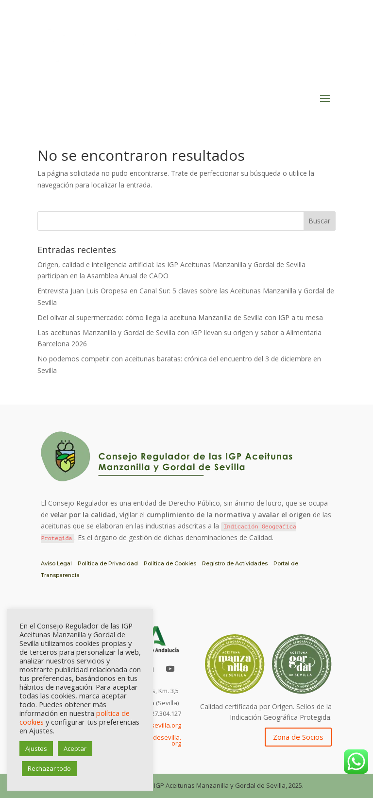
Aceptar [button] (75, 748)
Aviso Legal (56, 563)
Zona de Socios (298, 737)
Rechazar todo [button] (49, 768)
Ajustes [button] (36, 748)
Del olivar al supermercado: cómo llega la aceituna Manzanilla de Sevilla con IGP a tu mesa (180, 317)
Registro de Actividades (235, 563)
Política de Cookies (170, 563)
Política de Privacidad (108, 563)
